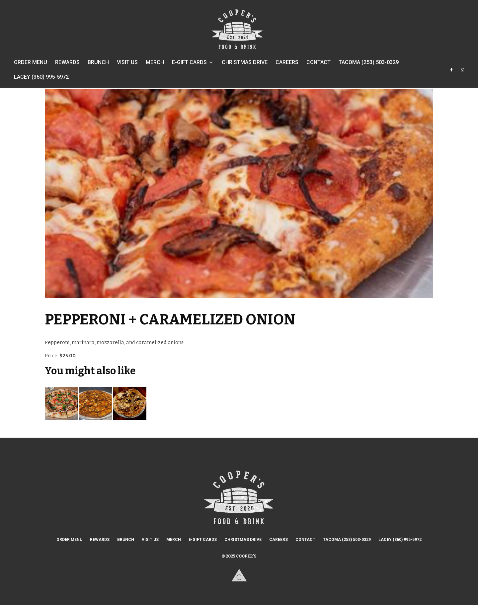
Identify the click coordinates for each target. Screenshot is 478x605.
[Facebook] (451, 73)
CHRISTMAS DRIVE (245, 62)
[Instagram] (462, 73)
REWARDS (67, 62)
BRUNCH (98, 62)
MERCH (155, 62)
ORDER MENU (30, 62)
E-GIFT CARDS (189, 62)
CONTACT (318, 62)
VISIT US (127, 62)
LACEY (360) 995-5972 (41, 77)
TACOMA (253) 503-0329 (369, 62)
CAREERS (287, 62)
